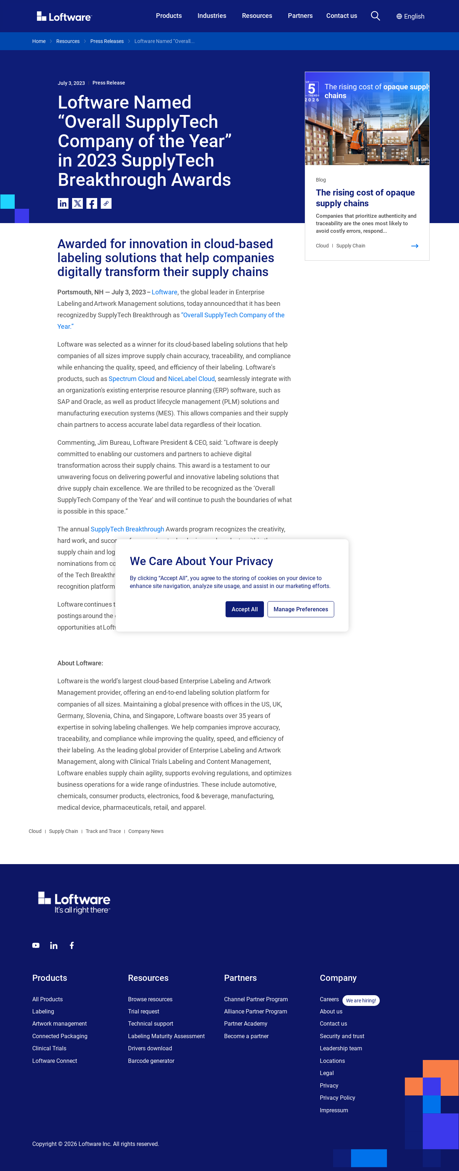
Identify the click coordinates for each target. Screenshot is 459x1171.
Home (39, 41)
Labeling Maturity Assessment (166, 1036)
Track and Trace (103, 831)
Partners (300, 15)
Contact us (341, 15)
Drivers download (150, 1048)
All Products (47, 999)
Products (169, 15)
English (411, 16)
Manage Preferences (301, 609)
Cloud (35, 831)
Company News (146, 831)
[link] (106, 203)
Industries (212, 15)
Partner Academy (246, 1023)
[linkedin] (63, 203)
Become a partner (246, 1036)
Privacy (329, 1085)
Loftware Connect (54, 1060)
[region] (232, 585)
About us (331, 1011)
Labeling (43, 1011)
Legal (327, 1073)
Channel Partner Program (256, 999)
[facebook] (91, 203)
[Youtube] (35, 945)
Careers (329, 999)
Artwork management (59, 1023)
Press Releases (107, 41)
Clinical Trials (49, 1048)
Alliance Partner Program (255, 1011)
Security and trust (342, 1036)
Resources (257, 15)
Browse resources (150, 999)
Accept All (245, 609)
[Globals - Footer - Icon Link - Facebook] (71, 945)
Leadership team (341, 1048)
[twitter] (77, 203)
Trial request (143, 1011)
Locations (332, 1060)
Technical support (150, 1023)
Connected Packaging (59, 1036)
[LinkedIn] (53, 945)
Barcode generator (151, 1060)
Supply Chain (63, 831)
